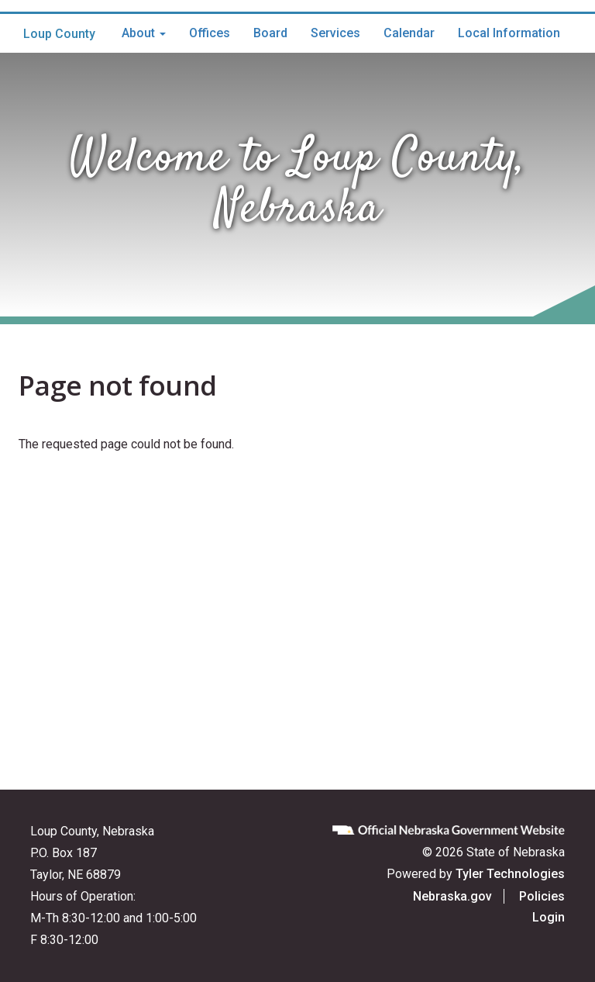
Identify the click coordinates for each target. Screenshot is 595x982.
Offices (209, 33)
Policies (542, 896)
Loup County (59, 33)
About (144, 33)
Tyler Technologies (510, 873)
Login (548, 917)
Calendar (409, 33)
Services (335, 33)
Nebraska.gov (452, 896)
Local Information (509, 33)
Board (270, 33)
